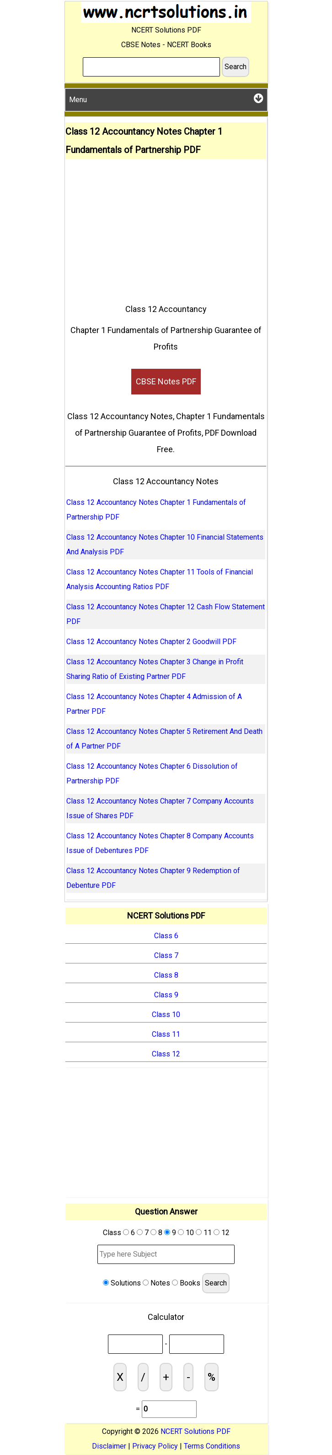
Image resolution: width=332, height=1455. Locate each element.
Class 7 (166, 955)
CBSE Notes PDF (166, 381)
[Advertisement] (165, 228)
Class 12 (166, 1054)
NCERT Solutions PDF (195, 1431)
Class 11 (166, 1034)
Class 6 (166, 935)
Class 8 (166, 975)
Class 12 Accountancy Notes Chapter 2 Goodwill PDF (151, 641)
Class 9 (166, 994)
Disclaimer (109, 1446)
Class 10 (166, 1014)
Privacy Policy (155, 1446)
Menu (166, 98)
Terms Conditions (212, 1446)
